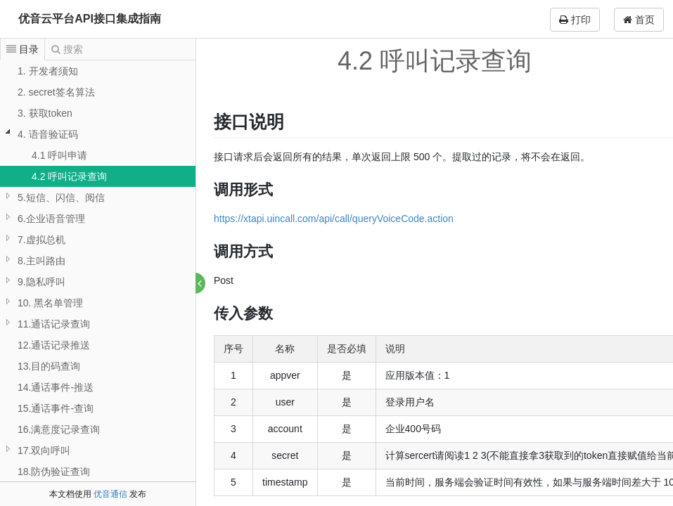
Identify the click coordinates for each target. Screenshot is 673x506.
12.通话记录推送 (54, 345)
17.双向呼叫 (44, 450)
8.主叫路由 (41, 260)
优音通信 (110, 494)
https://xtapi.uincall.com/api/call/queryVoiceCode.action (334, 218)
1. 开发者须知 (48, 71)
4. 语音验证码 (48, 134)
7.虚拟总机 (41, 239)
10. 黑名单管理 (50, 303)
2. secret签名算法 (56, 92)
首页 (639, 19)
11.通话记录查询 (54, 324)
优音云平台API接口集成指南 (89, 19)
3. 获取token (45, 113)
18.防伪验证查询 (54, 471)
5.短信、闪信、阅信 (61, 197)
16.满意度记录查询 (59, 429)
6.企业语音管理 (51, 218)
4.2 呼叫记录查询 (69, 176)
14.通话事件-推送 (56, 387)
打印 (575, 19)
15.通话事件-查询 (56, 408)
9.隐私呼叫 (41, 281)
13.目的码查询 (49, 366)
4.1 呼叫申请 (59, 155)
